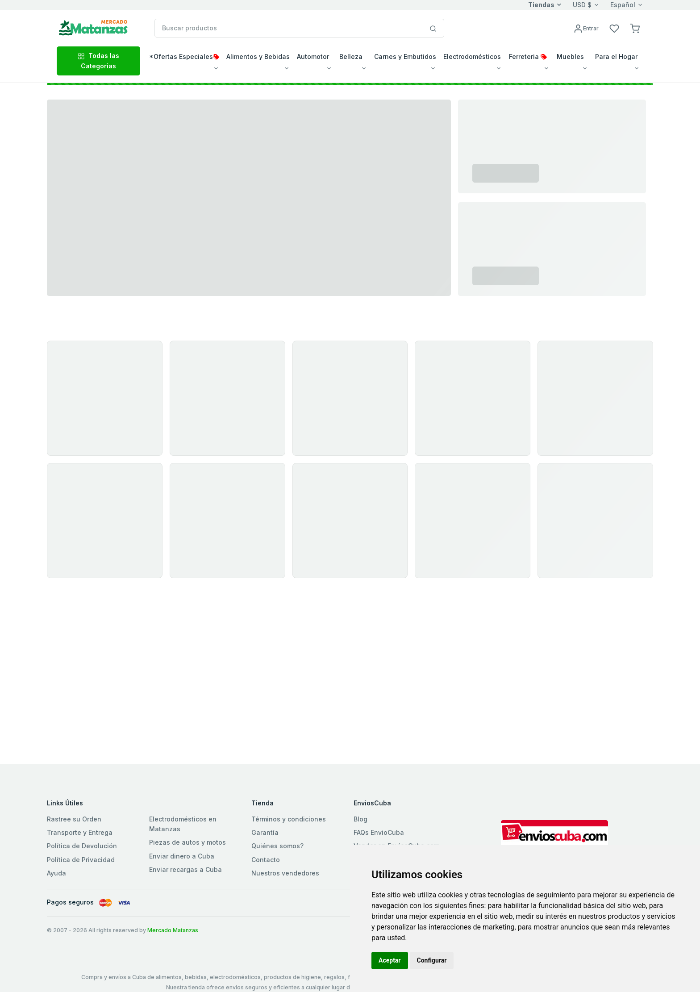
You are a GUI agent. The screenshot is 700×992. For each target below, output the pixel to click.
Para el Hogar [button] (616, 56)
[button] (635, 28)
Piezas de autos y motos (187, 842)
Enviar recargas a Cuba (185, 869)
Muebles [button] (570, 56)
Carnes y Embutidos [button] (405, 56)
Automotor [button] (313, 56)
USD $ (582, 4)
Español (622, 4)
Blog (360, 819)
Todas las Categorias (98, 60)
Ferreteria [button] (528, 56)
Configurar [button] (432, 960)
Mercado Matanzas (172, 930)
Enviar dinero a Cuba (181, 856)
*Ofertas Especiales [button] (184, 56)
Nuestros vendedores (285, 873)
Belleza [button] (350, 56)
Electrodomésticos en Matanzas (183, 824)
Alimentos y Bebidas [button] (258, 56)
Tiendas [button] (541, 4)
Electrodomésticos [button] (472, 56)
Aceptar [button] (390, 960)
